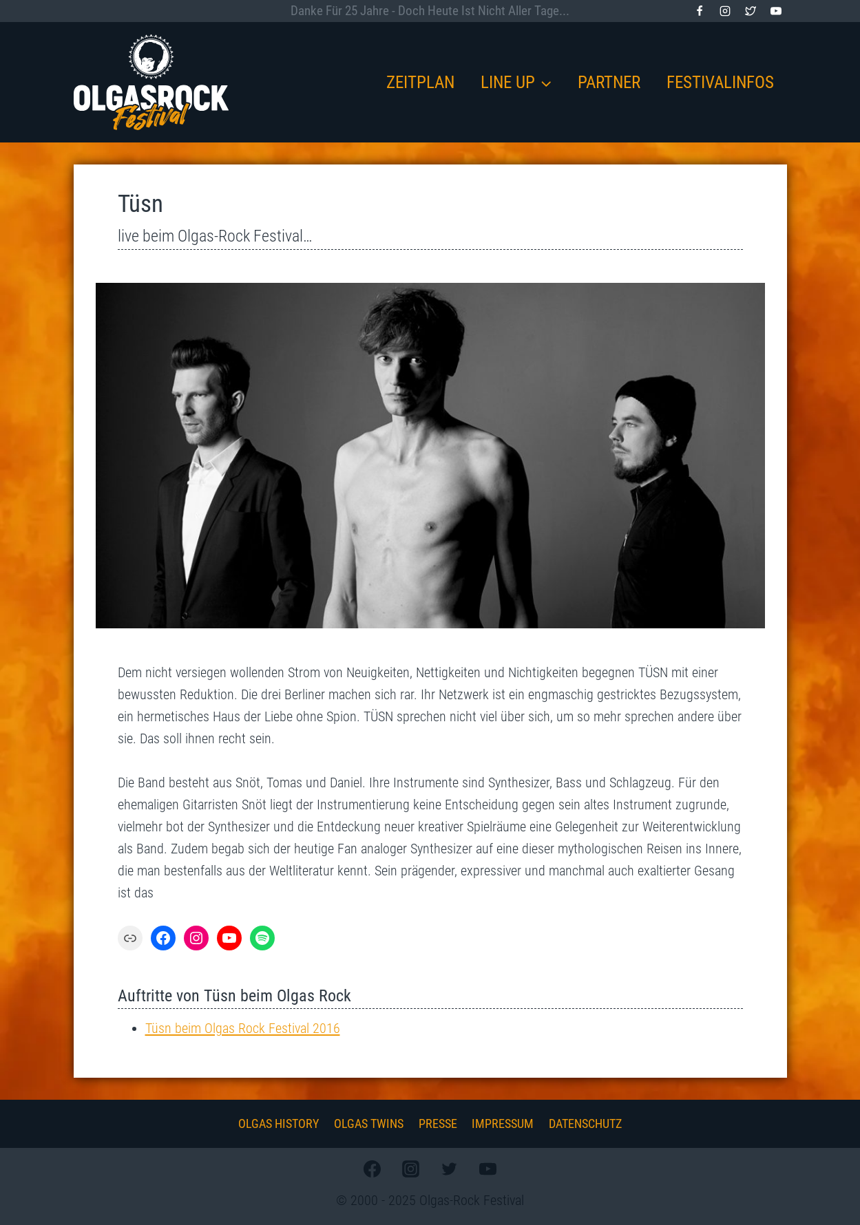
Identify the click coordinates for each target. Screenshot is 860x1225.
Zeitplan (420, 82)
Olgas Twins (368, 1123)
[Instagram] (725, 11)
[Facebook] (700, 11)
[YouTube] (776, 11)
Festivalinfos (720, 82)
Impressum (503, 1123)
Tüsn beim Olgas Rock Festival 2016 (242, 1028)
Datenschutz (585, 1123)
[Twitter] (751, 11)
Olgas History (278, 1123)
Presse (438, 1123)
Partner (609, 82)
